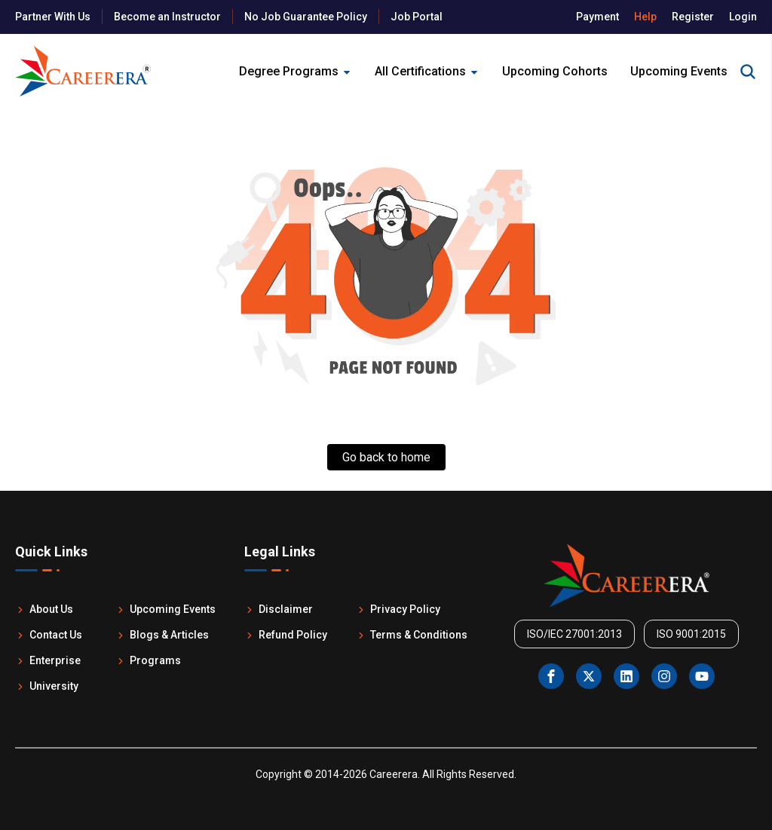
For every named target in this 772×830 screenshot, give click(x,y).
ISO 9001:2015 (691, 634)
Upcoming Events (165, 609)
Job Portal (417, 17)
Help (645, 17)
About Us (44, 609)
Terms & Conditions (411, 635)
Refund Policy (285, 635)
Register (693, 17)
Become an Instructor (167, 17)
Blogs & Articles (162, 635)
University (46, 686)
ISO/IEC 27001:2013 (574, 634)
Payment (597, 17)
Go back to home (386, 457)
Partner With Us (52, 17)
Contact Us (48, 635)
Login (743, 17)
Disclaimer (278, 609)
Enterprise (48, 660)
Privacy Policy (398, 609)
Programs (148, 660)
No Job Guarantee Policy (305, 17)
